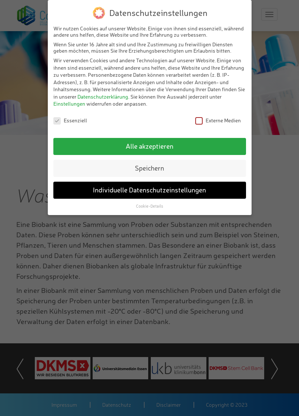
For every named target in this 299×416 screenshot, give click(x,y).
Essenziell (70, 120)
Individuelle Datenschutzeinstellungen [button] (149, 190)
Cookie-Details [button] (149, 206)
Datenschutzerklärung (102, 96)
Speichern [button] (149, 168)
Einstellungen (69, 103)
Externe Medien (218, 120)
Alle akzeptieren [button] (149, 146)
